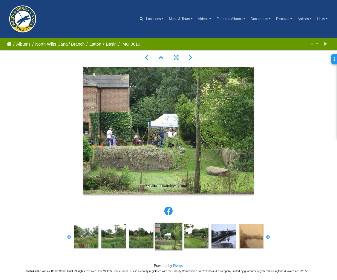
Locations (153, 19)
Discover (283, 19)
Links (321, 19)
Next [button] (268, 237)
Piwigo (178, 266)
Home (9, 44)
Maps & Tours (179, 19)
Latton (95, 44)
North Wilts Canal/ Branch (60, 44)
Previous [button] (69, 237)
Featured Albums (230, 19)
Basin (111, 44)
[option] (86, 236)
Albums (23, 44)
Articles (303, 19)
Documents (259, 19)
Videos (203, 19)
